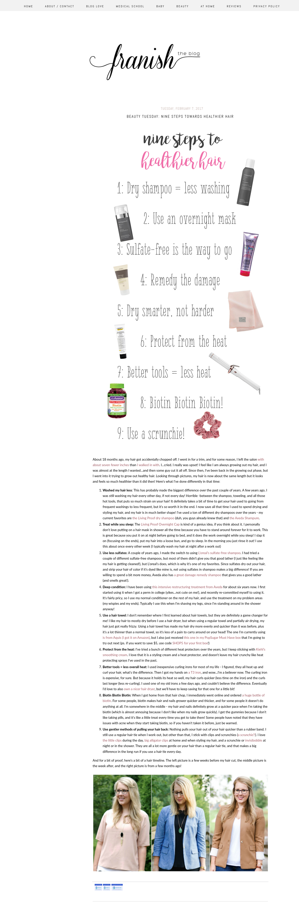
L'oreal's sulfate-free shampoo (219, 553)
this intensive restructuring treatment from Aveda (186, 587)
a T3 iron (194, 672)
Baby (160, 6)
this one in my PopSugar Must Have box (212, 638)
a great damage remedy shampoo (197, 575)
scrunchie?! (247, 735)
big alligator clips (156, 740)
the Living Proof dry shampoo (153, 518)
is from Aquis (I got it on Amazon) (126, 638)
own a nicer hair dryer (139, 689)
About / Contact (59, 6)
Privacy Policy (266, 6)
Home (28, 6)
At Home (208, 6)
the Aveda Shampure (244, 518)
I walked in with (147, 465)
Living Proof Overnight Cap (160, 524)
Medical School (130, 6)
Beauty (183, 6)
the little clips (112, 740)
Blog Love (95, 6)
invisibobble (253, 740)
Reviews (234, 6)
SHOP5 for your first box (190, 643)
